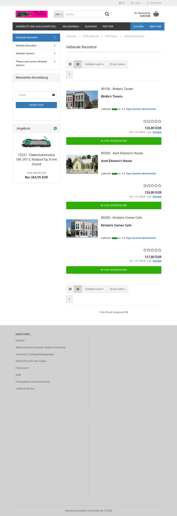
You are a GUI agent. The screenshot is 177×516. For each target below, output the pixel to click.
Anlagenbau (70, 26)
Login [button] (136, 3)
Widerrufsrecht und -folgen (31, 361)
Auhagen (91, 26)
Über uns (155, 26)
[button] (122, 3)
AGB (18, 374)
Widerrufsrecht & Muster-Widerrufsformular (41, 347)
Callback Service (25, 388)
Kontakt (20, 340)
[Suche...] (58, 14)
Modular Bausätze (26, 45)
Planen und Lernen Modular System (31, 63)
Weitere (108, 26)
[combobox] (94, 64)
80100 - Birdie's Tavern (117, 89)
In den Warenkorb (114, 140)
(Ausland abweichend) (144, 109)
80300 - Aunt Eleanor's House (122, 153)
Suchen (138, 26)
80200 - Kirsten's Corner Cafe (121, 218)
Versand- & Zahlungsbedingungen (35, 354)
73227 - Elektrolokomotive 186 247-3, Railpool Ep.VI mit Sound (36, 159)
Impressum (22, 367)
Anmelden (36, 105)
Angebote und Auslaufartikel (36, 26)
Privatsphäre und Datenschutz (33, 381)
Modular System (25, 53)
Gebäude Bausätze (26, 37)
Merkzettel (154, 3)
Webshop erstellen (75, 510)
